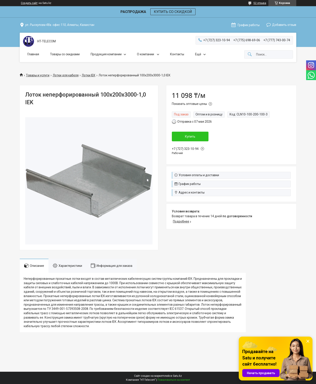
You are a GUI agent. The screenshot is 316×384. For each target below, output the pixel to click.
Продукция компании (106, 54)
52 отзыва (259, 3)
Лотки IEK (88, 75)
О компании (146, 54)
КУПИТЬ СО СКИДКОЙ (173, 12)
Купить (190, 136)
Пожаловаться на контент (174, 379)
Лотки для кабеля (66, 75)
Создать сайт (29, 3)
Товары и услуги (37, 75)
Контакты (177, 54)
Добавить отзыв (284, 25)
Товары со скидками (65, 54)
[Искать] (250, 54)
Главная (33, 54)
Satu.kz (177, 375)
